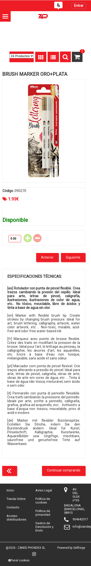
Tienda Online (16, 499)
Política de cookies (42, 500)
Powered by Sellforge (71, 547)
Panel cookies (19, 560)
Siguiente (73, 257)
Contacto (13, 507)
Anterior (47, 257)
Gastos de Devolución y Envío (44, 526)
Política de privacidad (42, 512)
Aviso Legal (43, 490)
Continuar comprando (63, 470)
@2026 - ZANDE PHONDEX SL (25, 547)
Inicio (10, 490)
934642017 (80, 519)
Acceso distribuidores (16, 517)
